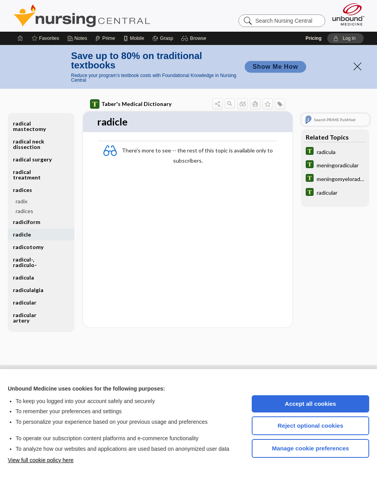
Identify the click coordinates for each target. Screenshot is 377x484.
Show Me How (275, 66)
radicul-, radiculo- (25, 262)
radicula (23, 277)
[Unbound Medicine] (348, 14)
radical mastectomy (29, 126)
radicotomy (28, 247)
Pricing (314, 38)
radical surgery (32, 159)
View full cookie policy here (41, 460)
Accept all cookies (310, 403)
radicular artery (24, 318)
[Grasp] (162, 38)
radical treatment (27, 175)
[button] (194, 38)
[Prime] (105, 38)
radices (22, 189)
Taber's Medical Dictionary (130, 104)
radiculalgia (28, 290)
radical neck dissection (28, 144)
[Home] (20, 38)
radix (21, 201)
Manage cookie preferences (310, 448)
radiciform (26, 222)
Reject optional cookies (310, 425)
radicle (22, 234)
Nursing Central (111, 15)
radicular (24, 302)
